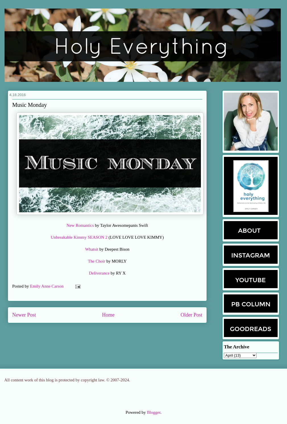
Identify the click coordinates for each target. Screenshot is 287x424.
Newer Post (24, 315)
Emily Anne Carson (47, 286)
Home (108, 315)
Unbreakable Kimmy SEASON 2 (79, 237)
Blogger (154, 412)
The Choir (96, 261)
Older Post (192, 315)
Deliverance (99, 273)
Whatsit (91, 249)
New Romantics (80, 225)
